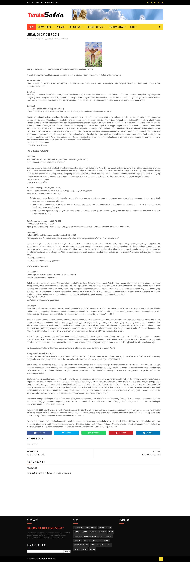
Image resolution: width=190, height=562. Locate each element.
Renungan (97, 541)
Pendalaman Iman (117, 26)
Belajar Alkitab (49, 2)
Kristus (78, 541)
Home (28, 2)
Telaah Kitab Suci (81, 545)
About (58, 2)
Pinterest (121, 432)
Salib (108, 545)
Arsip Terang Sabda (37, 2)
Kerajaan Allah (97, 545)
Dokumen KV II (75, 26)
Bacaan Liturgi (44, 26)
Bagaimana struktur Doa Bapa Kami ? (45, 528)
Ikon (111, 532)
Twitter (66, 432)
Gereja (77, 532)
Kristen (108, 536)
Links (132, 26)
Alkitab (60, 26)
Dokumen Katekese (95, 26)
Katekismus (79, 527)
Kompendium (91, 527)
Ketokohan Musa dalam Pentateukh (88, 536)
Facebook (39, 432)
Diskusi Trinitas (81, 549)
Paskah (87, 541)
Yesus (85, 532)
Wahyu (106, 541)
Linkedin (148, 432)
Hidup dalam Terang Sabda (47, 559)
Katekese (102, 532)
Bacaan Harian (62, 39)
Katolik (93, 532)
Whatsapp (93, 432)
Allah (92, 549)
